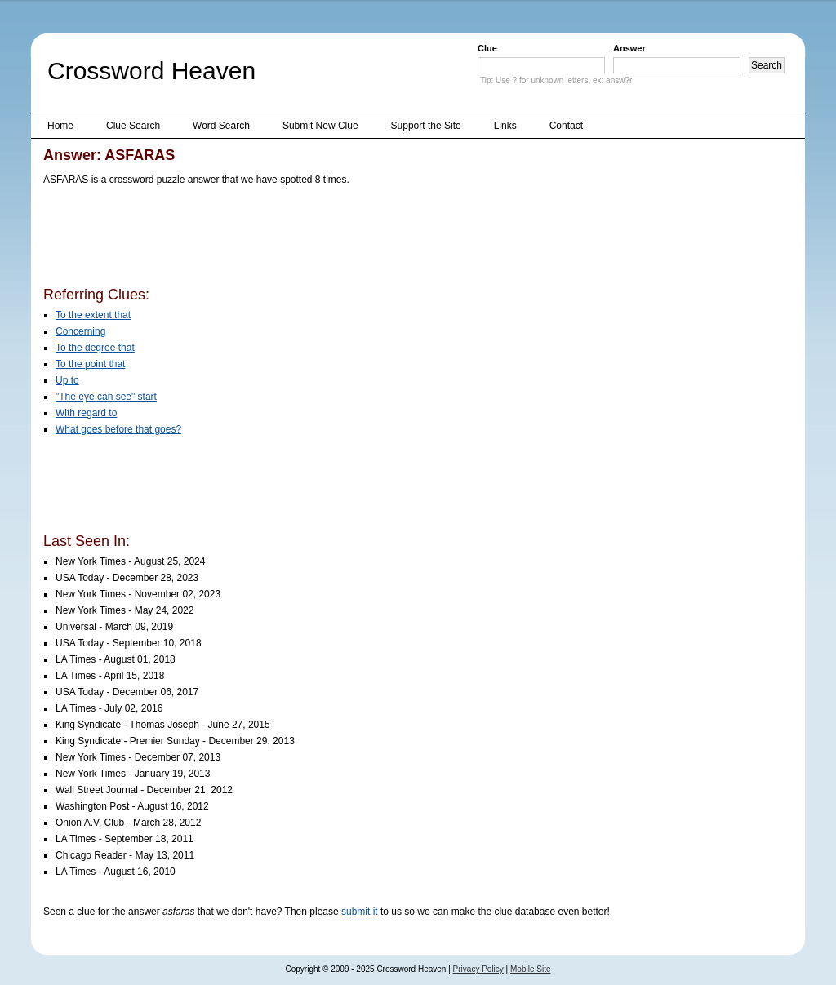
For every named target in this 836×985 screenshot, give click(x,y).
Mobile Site (530, 969)
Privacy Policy (478, 969)
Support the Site (426, 125)
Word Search (221, 125)
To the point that (90, 364)
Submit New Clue (320, 125)
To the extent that (93, 315)
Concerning (80, 331)
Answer (629, 48)
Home (60, 125)
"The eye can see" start (106, 396)
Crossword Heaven (151, 70)
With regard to (86, 413)
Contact (566, 125)
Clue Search (133, 125)
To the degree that (95, 347)
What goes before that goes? (118, 429)
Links (505, 125)
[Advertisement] (340, 239)
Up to (67, 380)
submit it (359, 911)
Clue (487, 48)
